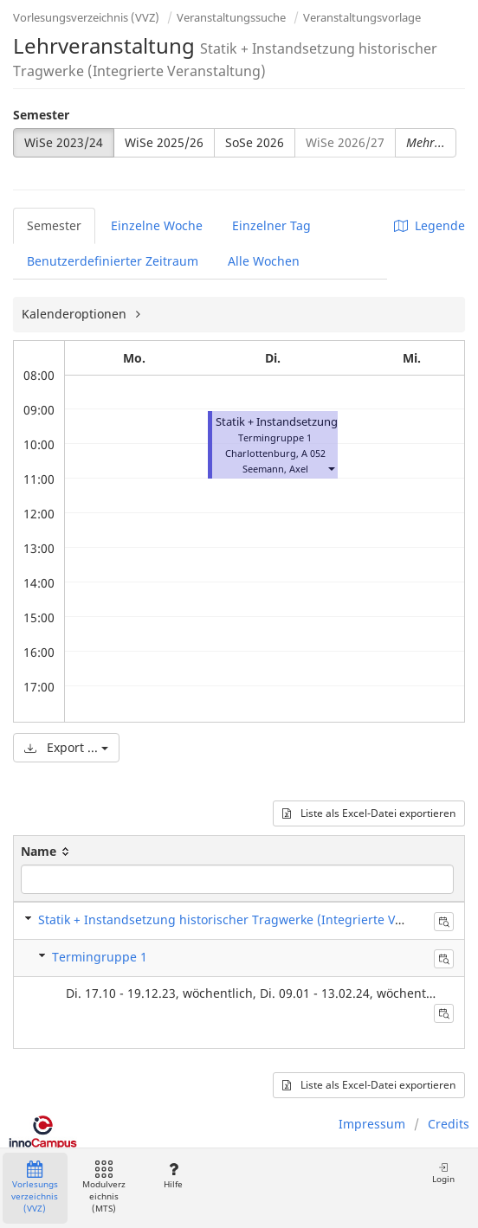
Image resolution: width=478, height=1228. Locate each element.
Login (443, 1173)
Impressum (372, 1123)
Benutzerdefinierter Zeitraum (112, 261)
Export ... (66, 747)
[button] (330, 468)
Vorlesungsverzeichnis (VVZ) (86, 17)
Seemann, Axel (275, 468)
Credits (448, 1123)
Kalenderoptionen (76, 313)
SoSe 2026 (254, 142)
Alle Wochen (264, 261)
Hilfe (172, 1175)
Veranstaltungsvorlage (362, 17)
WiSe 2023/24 (63, 142)
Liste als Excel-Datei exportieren (368, 813)
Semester (41, 114)
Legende (429, 225)
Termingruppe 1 (99, 956)
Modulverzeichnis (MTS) (104, 1187)
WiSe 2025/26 (164, 142)
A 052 (313, 453)
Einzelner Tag (271, 225)
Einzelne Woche (157, 225)
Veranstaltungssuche (231, 17)
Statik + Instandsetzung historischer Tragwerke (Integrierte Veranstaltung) (256, 919)
